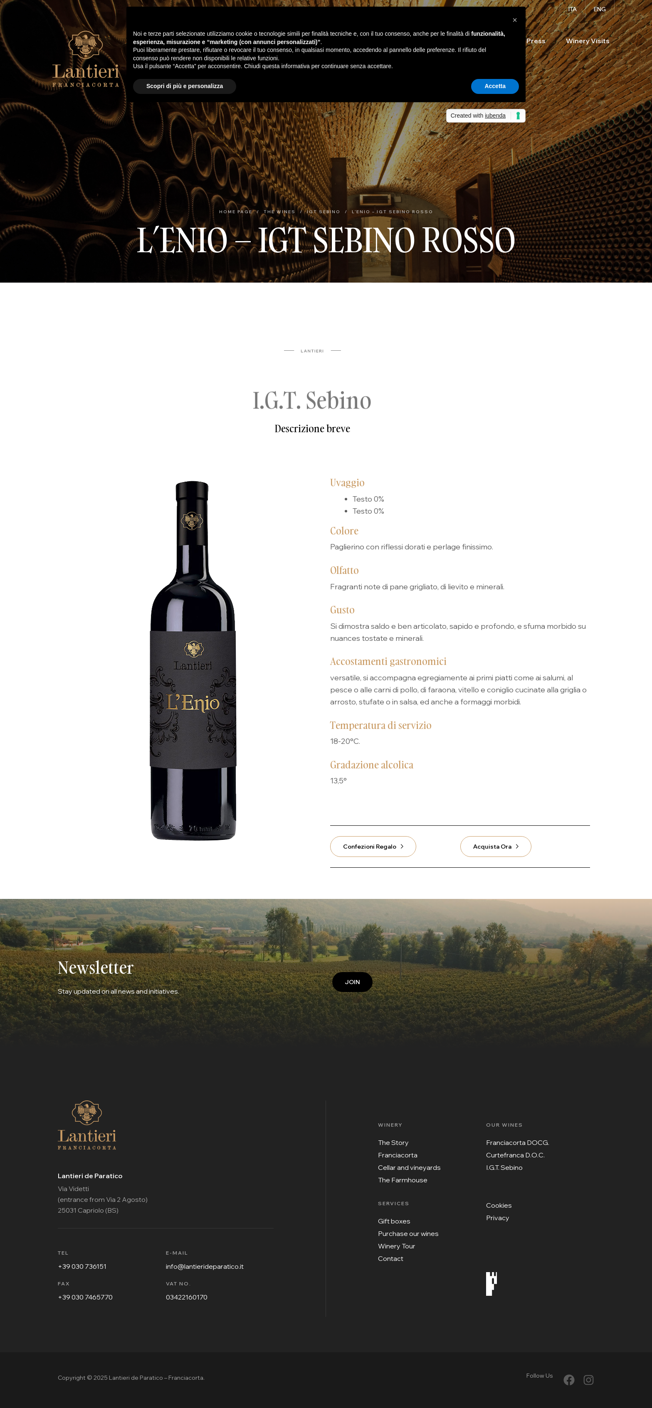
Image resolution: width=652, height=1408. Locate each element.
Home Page (235, 211)
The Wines (280, 211)
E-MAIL (177, 1253)
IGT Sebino (324, 211)
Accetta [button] (495, 86)
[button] (514, 20)
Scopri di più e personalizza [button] (184, 86)
